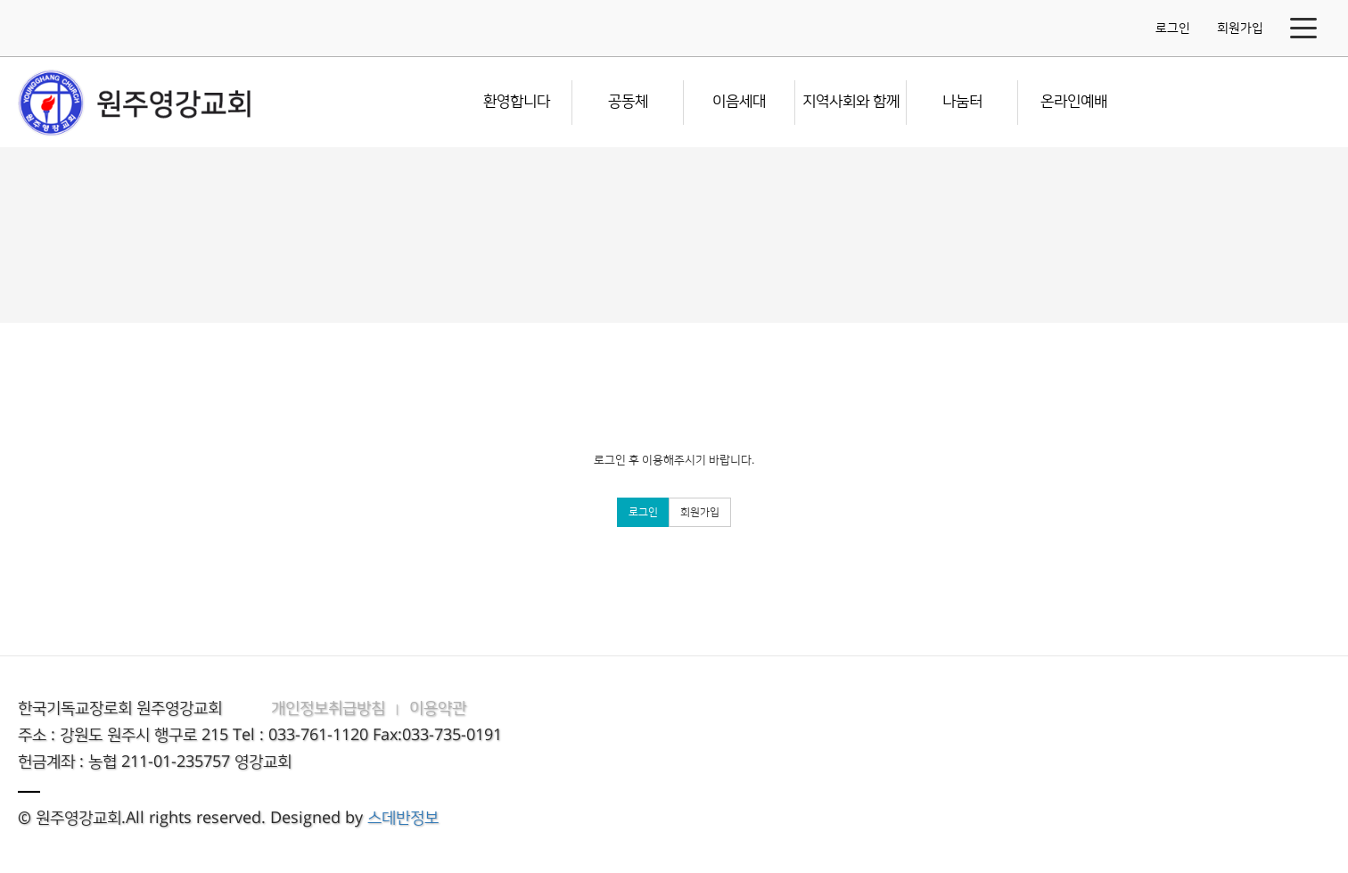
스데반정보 (403, 819)
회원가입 (1240, 28)
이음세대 (739, 102)
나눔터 (962, 102)
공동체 (628, 102)
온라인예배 (1073, 102)
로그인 (1172, 28)
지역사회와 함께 (851, 102)
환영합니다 (516, 102)
